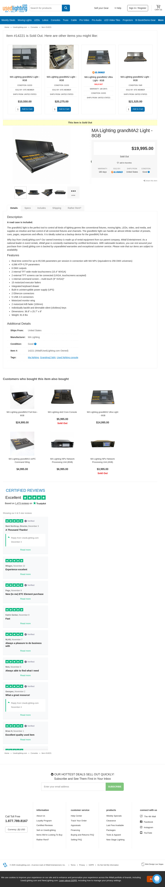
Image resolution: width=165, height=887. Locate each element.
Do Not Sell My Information (108, 865)
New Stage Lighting (115, 839)
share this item (150, 181)
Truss (65, 20)
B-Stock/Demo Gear (145, 20)
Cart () (158, 8)
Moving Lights (25, 20)
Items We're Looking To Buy (49, 835)
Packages (111, 830)
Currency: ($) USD (16, 829)
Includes (41, 208)
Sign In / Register (137, 8)
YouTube (148, 833)
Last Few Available (115, 825)
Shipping (56, 208)
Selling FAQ (76, 839)
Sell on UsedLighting (46, 830)
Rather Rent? (74, 208)
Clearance (111, 820)
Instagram (148, 827)
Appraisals (76, 825)
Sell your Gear (101, 8)
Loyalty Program (44, 820)
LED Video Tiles (112, 20)
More (161, 20)
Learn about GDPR (68, 880)
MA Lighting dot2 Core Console (62, 412)
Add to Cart (27, 109)
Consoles (55, 20)
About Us (40, 816)
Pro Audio (97, 20)
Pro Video (84, 20)
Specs (27, 208)
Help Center (76, 816)
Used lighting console (67, 357)
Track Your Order (79, 820)
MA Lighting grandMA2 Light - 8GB (24, 79)
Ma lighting (33, 357)
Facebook (148, 822)
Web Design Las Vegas (154, 864)
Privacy (82, 865)
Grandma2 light (48, 357)
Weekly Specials (114, 816)
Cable (74, 20)
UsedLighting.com (20, 27)
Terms (73, 865)
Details (14, 208)
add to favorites (126, 163)
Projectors (128, 20)
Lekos (45, 20)
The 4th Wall (150, 816)
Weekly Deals (8, 20)
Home (7, 27)
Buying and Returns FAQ (82, 835)
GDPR (91, 865)
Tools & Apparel (113, 835)
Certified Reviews (44, 825)
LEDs (37, 20)
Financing (75, 830)
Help (118, 8)
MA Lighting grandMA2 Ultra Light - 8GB (98, 79)
